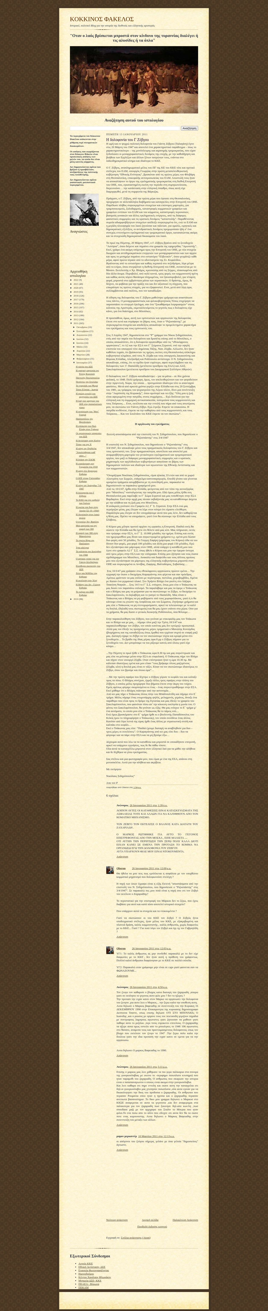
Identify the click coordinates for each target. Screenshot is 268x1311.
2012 (76, 319)
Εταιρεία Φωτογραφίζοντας (93, 1270)
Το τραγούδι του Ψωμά (87, 385)
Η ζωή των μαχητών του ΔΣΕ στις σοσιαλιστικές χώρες (89, 404)
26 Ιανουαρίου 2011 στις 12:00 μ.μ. (151, 868)
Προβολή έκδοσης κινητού (152, 1226)
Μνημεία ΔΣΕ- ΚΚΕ (90, 1280)
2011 (76, 323)
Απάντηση (122, 856)
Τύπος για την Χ (83, 444)
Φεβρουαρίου (83, 358)
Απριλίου (81, 350)
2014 (76, 311)
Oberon (120, 868)
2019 (76, 292)
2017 (76, 299)
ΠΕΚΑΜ (83, 1287)
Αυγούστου (82, 335)
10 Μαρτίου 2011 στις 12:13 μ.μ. (156, 1136)
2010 (76, 599)
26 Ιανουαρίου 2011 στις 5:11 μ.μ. (149, 1066)
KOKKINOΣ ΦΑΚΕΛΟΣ (102, 19)
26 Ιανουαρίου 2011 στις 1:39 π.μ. (149, 805)
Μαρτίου (81, 354)
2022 (76, 280)
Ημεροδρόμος (86, 1273)
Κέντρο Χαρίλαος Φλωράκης (94, 1277)
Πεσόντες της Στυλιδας (87, 381)
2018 (76, 295)
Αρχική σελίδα (150, 1219)
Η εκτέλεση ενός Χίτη (86, 580)
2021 (76, 284)
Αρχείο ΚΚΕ (85, 1263)
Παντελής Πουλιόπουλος (88, 377)
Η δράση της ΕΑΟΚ (85, 459)
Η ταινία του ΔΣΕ (84, 366)
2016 (76, 303)
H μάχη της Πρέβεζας (86, 448)
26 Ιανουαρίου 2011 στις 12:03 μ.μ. (151, 948)
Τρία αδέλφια (82, 547)
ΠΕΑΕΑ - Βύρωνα (88, 1284)
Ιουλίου (80, 339)
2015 (76, 307)
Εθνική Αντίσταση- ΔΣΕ (91, 1266)
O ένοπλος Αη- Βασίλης (87, 521)
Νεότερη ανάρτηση (117, 1219)
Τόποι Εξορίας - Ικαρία (87, 389)
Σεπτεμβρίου (83, 331)
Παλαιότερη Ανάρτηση (185, 1219)
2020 (76, 287)
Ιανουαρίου (82, 362)
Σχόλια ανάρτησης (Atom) (136, 1237)
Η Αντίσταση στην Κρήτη (88, 440)
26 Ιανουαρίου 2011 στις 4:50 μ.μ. (149, 987)
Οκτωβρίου (82, 327)
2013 (76, 315)
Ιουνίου (80, 343)
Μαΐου (80, 346)
